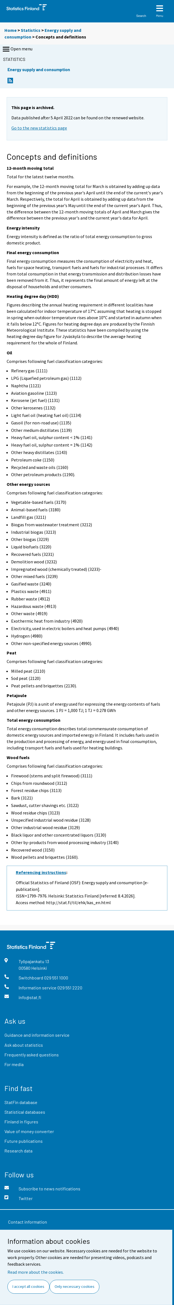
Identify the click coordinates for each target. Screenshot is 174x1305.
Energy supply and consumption (38, 69)
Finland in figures (21, 1121)
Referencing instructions (41, 872)
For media (14, 1064)
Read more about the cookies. (35, 1272)
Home (10, 30)
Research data (18, 1150)
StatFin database (20, 1102)
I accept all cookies (28, 1286)
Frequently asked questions (31, 1054)
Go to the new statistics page (39, 128)
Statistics (30, 30)
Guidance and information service (37, 1035)
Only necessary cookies (74, 1286)
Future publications (23, 1141)
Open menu (17, 49)
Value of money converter (29, 1131)
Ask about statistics (23, 1045)
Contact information (27, 1221)
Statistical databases (24, 1112)
